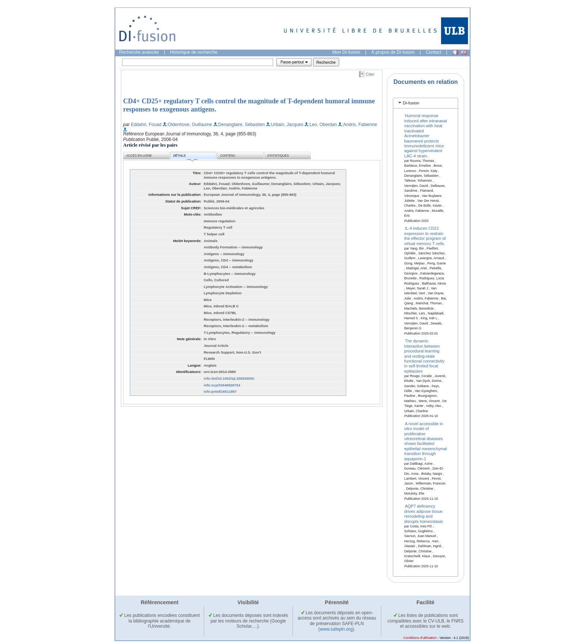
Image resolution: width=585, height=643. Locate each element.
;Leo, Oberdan (322, 124)
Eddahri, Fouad (146, 124)
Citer (370, 74)
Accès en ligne (139, 155)
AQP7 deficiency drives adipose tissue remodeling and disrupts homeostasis (423, 513)
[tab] (425, 103)
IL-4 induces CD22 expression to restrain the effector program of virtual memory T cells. (425, 235)
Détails (185, 157)
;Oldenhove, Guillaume (189, 124)
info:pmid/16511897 (220, 391)
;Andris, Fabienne (359, 124)
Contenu (227, 155)
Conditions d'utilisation (420, 638)
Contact (433, 52)
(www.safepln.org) (336, 629)
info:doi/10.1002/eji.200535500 (229, 378)
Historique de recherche (194, 52)
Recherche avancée (139, 52)
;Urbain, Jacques (286, 124)
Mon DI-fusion (346, 52)
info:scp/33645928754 (222, 385)
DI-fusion (411, 103)
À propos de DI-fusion (392, 52)
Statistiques (278, 155)
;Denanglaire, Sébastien (241, 124)
